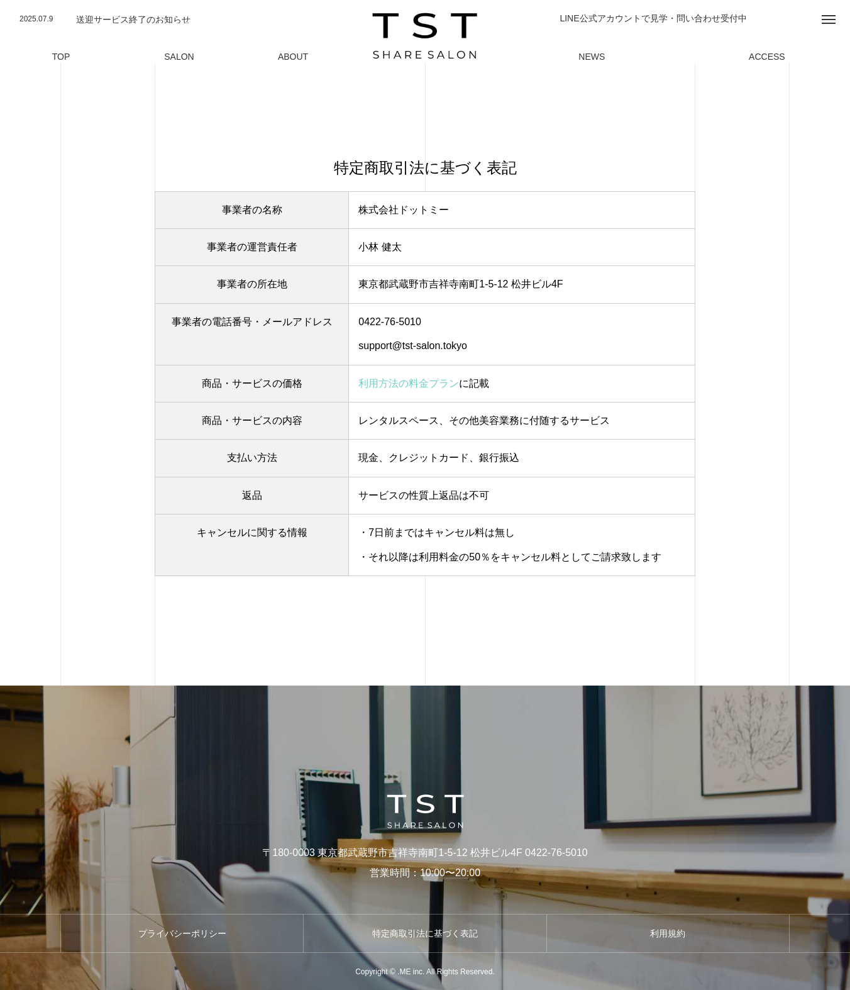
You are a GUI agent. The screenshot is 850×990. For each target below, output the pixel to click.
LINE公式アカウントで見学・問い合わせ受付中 (653, 18)
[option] (175, 19)
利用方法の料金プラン (408, 383)
